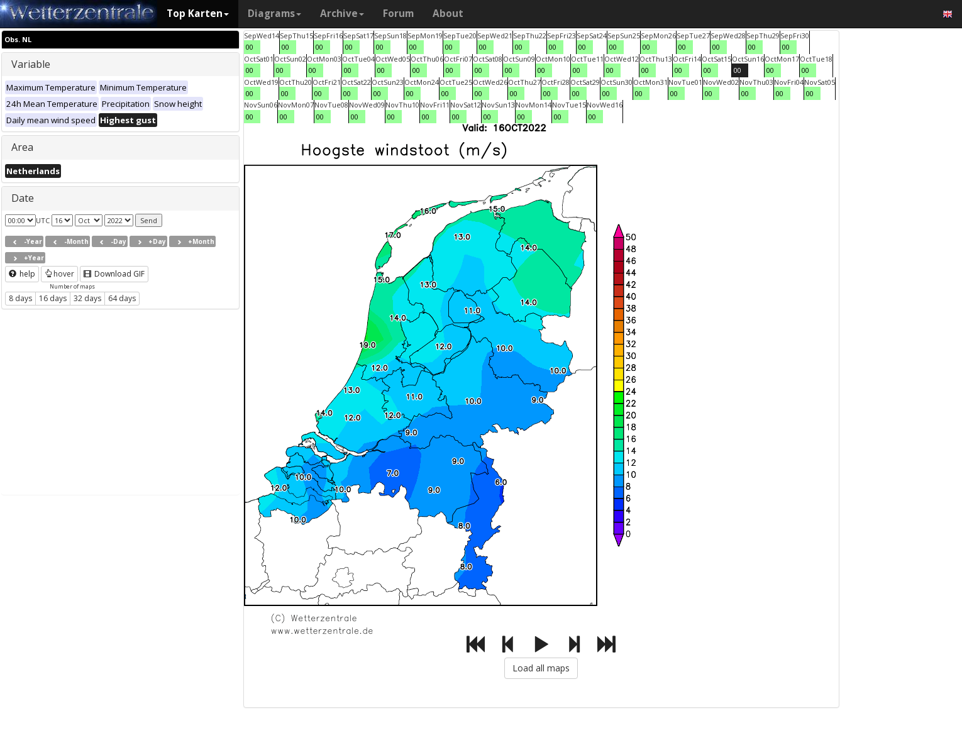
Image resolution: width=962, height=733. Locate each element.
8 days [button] (20, 298)
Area (22, 147)
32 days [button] (87, 298)
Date (22, 198)
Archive (342, 13)
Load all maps (541, 668)
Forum (398, 13)
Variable (30, 64)
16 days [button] (53, 298)
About (448, 13)
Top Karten (198, 13)
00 (249, 47)
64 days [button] (122, 298)
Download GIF (114, 274)
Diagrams (274, 13)
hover (59, 274)
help (22, 274)
